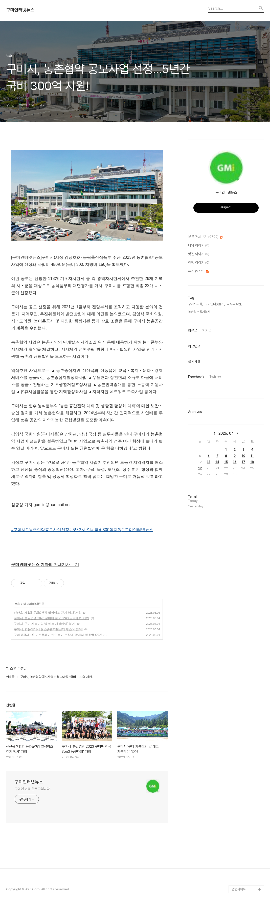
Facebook (196, 377)
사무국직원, (234, 304)
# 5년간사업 (80, 530)
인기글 (206, 330)
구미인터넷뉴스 (20, 10)
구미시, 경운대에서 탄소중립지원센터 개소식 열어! (48, 629)
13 (208, 462)
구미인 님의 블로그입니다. (33, 789)
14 (217, 462)
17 (243, 462)
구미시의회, (195, 304)
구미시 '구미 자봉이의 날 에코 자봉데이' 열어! (45, 624)
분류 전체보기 (205, 237)
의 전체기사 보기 (45, 564)
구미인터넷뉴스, (215, 304)
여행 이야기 (198, 262)
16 (234, 462)
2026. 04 (226, 433)
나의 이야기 (198, 245)
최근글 (192, 330)
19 (200, 468)
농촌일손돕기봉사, (199, 312)
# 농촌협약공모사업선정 (47, 530)
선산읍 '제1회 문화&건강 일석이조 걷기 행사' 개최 (47, 612)
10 (243, 456)
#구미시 (18, 530)
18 (252, 462)
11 (252, 456)
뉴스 (17, 604)
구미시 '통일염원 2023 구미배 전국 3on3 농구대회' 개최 (51, 618)
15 (226, 462)
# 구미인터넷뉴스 (137, 530)
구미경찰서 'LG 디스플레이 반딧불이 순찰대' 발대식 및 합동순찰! (58, 635)
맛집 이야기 (198, 254)
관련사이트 (239, 889)
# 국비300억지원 (106, 530)
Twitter (215, 377)
